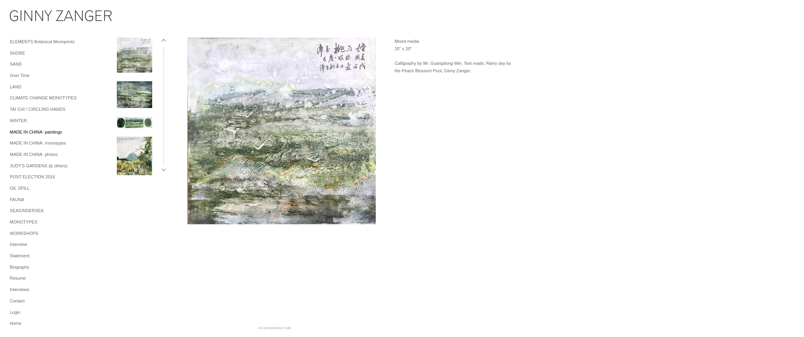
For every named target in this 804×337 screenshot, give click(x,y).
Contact (17, 301)
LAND (15, 86)
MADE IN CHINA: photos (34, 154)
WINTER (18, 120)
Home (15, 323)
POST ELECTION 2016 (32, 176)
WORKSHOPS (24, 233)
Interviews (19, 289)
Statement (19, 255)
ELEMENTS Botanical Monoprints (42, 41)
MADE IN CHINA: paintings (36, 132)
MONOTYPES (23, 222)
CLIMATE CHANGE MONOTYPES (43, 97)
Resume (18, 278)
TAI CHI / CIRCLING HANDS (37, 109)
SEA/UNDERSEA (27, 210)
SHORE (17, 53)
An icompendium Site (274, 328)
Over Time (20, 75)
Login (15, 312)
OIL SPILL (19, 188)
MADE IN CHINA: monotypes (38, 143)
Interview (18, 244)
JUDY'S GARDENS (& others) (38, 165)
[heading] (29, 17)
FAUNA (17, 199)
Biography (19, 267)
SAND (16, 64)
